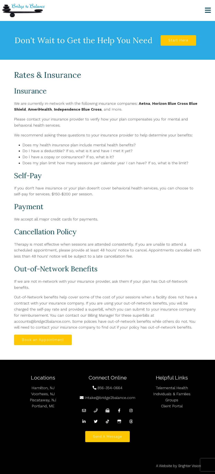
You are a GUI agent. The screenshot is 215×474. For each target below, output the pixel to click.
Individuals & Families (171, 394)
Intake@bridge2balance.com (110, 397)
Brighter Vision (189, 466)
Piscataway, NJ (43, 400)
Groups (171, 400)
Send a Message (107, 437)
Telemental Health (172, 388)
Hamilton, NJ (43, 388)
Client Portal (172, 406)
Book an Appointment (43, 340)
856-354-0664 (109, 388)
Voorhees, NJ (43, 394)
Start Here (178, 40)
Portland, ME (43, 406)
